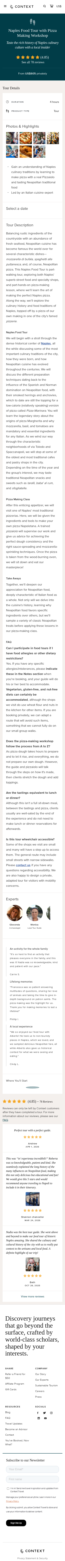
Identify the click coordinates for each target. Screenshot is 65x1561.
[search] (44, 6)
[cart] (51, 6)
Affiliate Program (14, 1383)
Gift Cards (10, 1389)
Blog (7, 1412)
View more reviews (32, 1296)
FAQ (5, 1119)
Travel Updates (13, 1423)
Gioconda (15, 924)
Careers (39, 1391)
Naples (46, 343)
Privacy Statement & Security (32, 1558)
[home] (21, 6)
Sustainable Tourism (46, 1385)
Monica (34, 924)
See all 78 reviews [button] (32, 62)
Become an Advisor (16, 1429)
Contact (9, 1434)
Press (38, 1396)
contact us (23, 865)
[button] (33, 1199)
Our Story (40, 1374)
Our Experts (42, 1379)
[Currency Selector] (59, 6)
